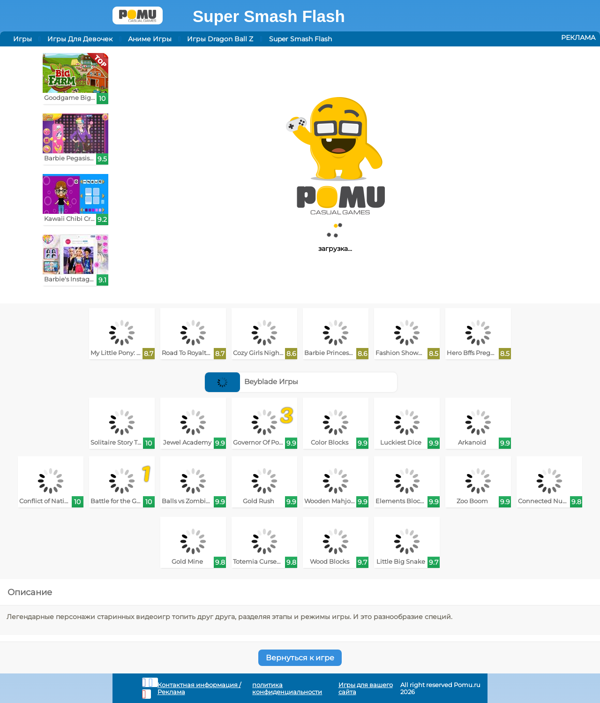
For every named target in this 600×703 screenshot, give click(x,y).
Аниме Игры (150, 39)
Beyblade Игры (251, 381)
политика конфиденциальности (287, 688)
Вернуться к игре (300, 657)
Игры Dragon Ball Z (220, 39)
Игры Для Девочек (79, 39)
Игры (22, 39)
